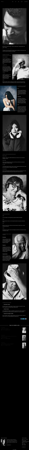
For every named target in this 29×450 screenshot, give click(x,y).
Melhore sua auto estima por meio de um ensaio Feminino (8, 337)
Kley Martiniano (26, 1)
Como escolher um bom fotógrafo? (7, 344)
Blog (18, 1)
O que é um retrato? (4, 328)
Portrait (8, 45)
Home (12, 1)
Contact (21, 1)
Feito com (14, 449)
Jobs (15, 1)
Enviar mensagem (24, 440)
